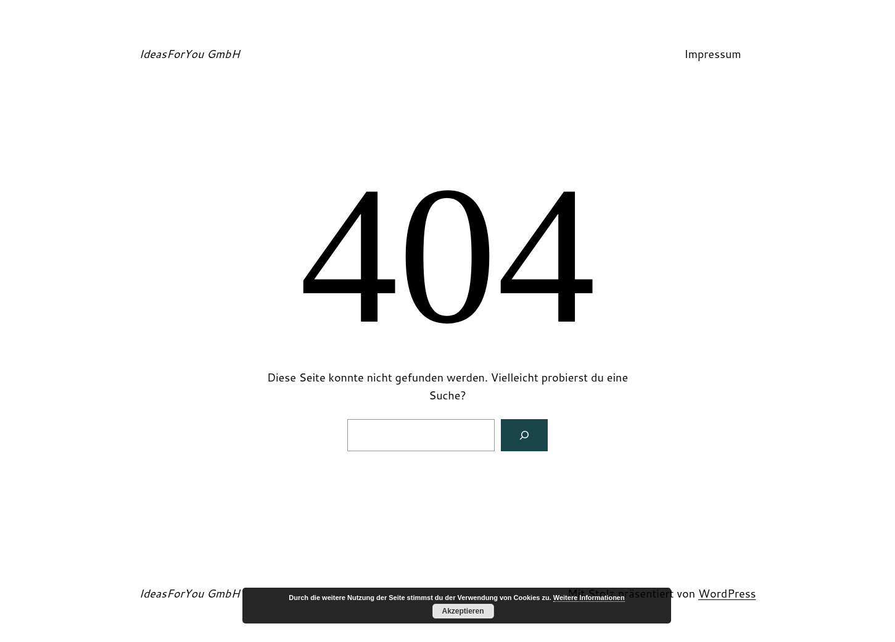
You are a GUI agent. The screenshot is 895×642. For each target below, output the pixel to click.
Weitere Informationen (589, 597)
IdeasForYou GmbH (189, 54)
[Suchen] (524, 435)
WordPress (727, 593)
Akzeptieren (463, 611)
